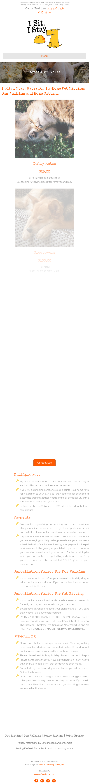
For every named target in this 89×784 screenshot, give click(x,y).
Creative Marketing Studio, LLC (51, 765)
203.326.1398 (55, 8)
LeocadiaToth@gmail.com (44, 774)
